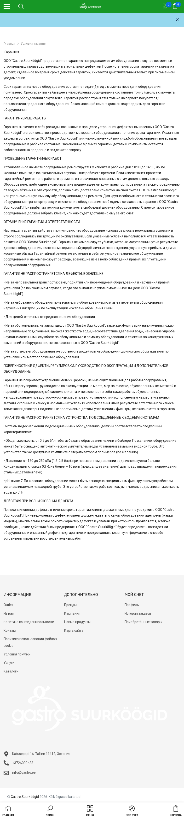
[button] (50, 811)
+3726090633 (22, 763)
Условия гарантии (34, 43)
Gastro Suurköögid (25, 797)
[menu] (7, 6)
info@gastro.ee (24, 772)
